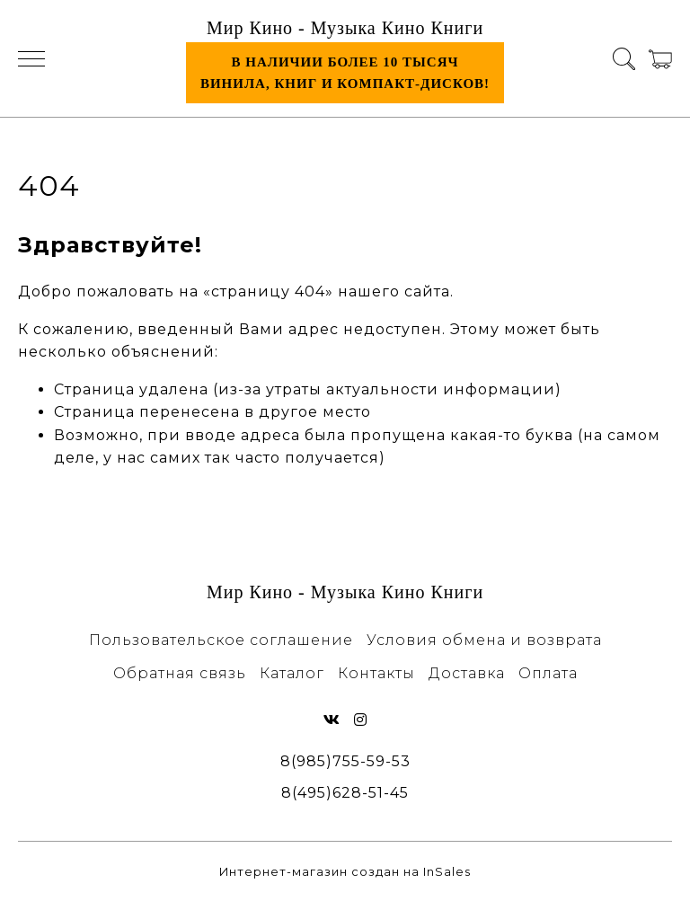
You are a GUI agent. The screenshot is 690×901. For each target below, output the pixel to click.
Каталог (292, 673)
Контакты (376, 673)
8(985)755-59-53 (345, 761)
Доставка (467, 673)
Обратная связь (179, 673)
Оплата (548, 673)
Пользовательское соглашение (221, 640)
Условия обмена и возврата (484, 640)
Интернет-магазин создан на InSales (345, 872)
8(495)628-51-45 (345, 792)
